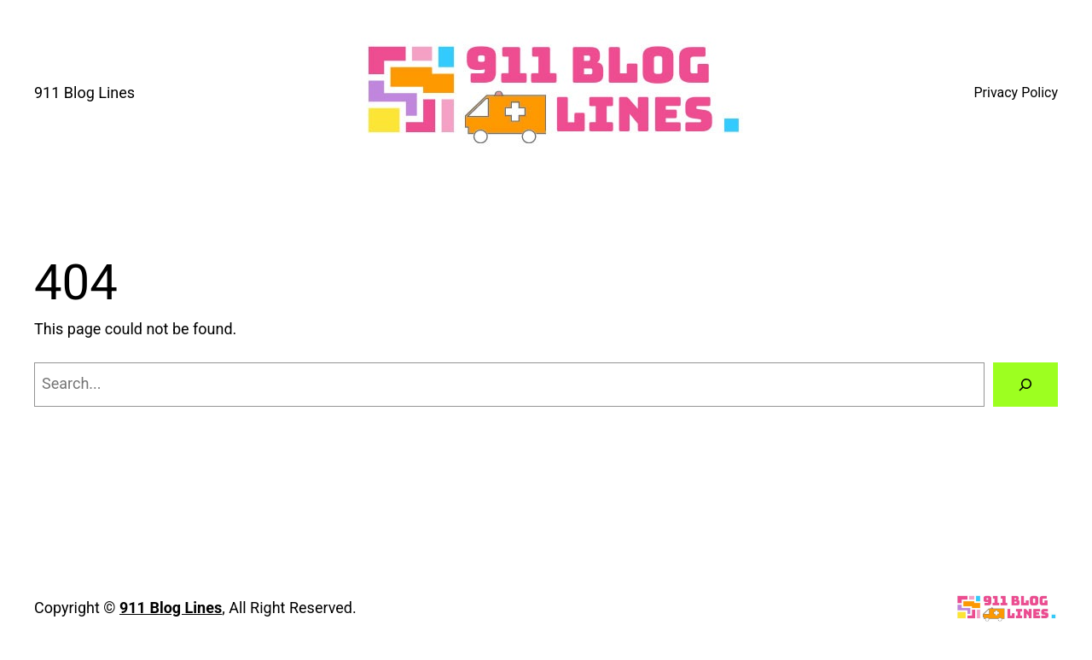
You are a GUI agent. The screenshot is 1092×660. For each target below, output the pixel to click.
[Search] (1025, 384)
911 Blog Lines (84, 92)
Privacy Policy (1016, 92)
